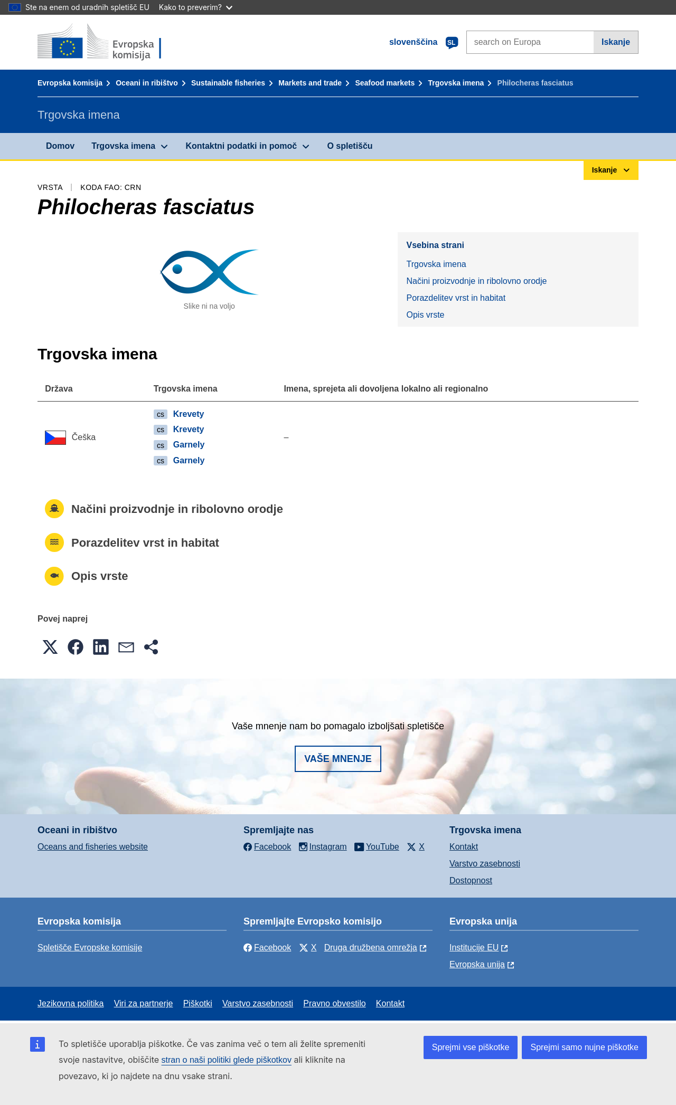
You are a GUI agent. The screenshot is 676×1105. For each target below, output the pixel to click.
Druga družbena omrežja (370, 947)
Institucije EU (474, 947)
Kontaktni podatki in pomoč (241, 145)
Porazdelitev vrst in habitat (455, 297)
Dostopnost (470, 880)
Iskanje (616, 41)
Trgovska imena (456, 83)
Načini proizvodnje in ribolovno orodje (476, 281)
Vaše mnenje (338, 759)
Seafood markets (385, 83)
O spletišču (349, 145)
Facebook (267, 947)
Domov (60, 145)
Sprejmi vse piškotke (471, 1047)
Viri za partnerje (143, 1003)
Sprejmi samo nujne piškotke (584, 1047)
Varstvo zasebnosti (484, 863)
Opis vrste (425, 314)
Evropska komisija (69, 83)
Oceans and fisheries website (92, 846)
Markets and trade (310, 83)
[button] (50, 647)
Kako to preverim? (195, 7)
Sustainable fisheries (228, 83)
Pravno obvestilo (334, 1003)
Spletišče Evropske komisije (89, 947)
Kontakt (463, 846)
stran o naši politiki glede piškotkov (227, 1059)
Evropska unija (477, 964)
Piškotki (197, 1003)
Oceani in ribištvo (146, 83)
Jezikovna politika (70, 1003)
